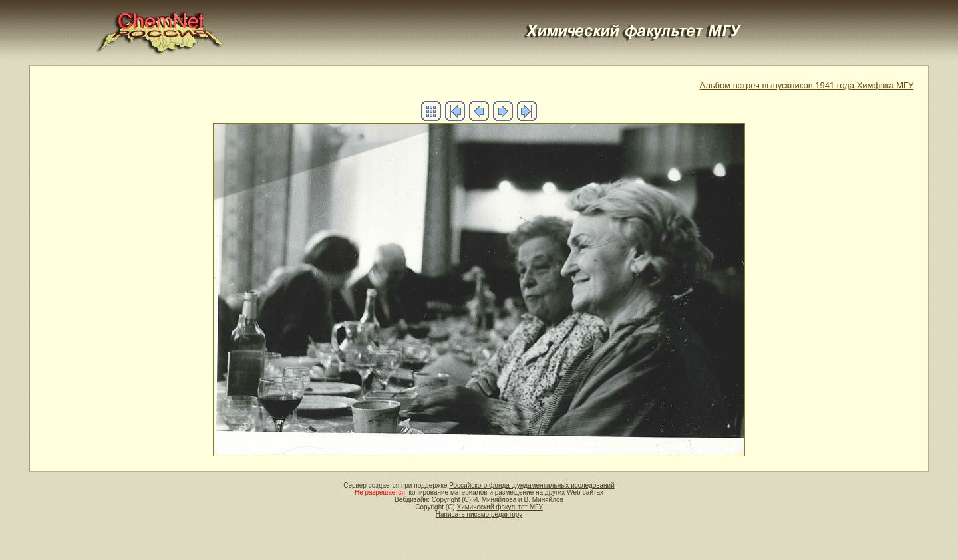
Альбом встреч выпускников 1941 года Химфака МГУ (807, 85)
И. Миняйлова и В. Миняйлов (518, 499)
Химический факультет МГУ (499, 507)
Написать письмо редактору (479, 514)
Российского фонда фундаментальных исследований (531, 485)
